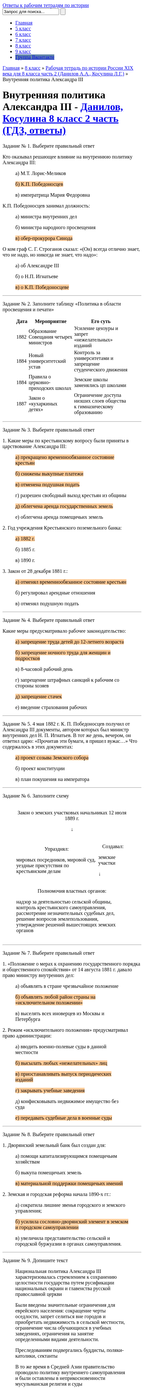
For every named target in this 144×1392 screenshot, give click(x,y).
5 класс (23, 28)
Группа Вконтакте (34, 57)
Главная (24, 22)
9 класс (23, 51)
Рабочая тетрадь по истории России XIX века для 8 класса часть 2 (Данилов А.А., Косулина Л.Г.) (68, 70)
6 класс (23, 34)
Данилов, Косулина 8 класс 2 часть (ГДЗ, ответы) (63, 118)
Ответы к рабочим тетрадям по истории (46, 5)
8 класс (23, 45)
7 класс (23, 40)
